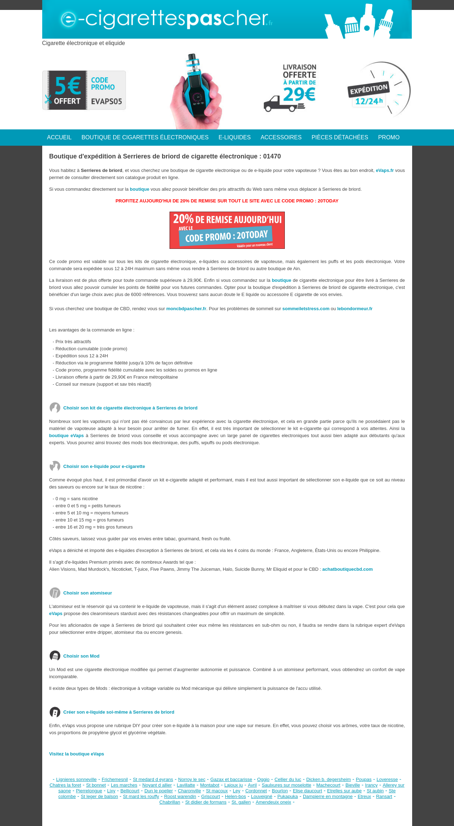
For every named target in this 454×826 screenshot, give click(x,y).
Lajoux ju (234, 785)
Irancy (371, 785)
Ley (236, 790)
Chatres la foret (65, 785)
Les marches (124, 785)
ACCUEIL (59, 137)
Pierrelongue (89, 790)
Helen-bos (235, 796)
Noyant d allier (157, 785)
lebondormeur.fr (355, 308)
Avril (252, 785)
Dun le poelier (158, 790)
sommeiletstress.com (306, 308)
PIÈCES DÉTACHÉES (339, 137)
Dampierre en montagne (328, 796)
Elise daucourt (307, 790)
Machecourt (328, 785)
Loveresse (387, 779)
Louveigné (261, 796)
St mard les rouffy (141, 796)
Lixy (111, 790)
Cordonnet (256, 790)
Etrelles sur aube (344, 790)
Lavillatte (186, 785)
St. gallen (241, 802)
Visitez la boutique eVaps (76, 754)
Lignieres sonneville (76, 779)
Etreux (364, 796)
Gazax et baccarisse (231, 779)
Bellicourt (129, 790)
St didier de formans (205, 802)
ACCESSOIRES (281, 137)
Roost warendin (180, 796)
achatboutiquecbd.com (347, 569)
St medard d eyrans (153, 779)
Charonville (189, 790)
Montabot (209, 785)
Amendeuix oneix (273, 802)
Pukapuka (287, 796)
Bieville (352, 785)
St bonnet (96, 785)
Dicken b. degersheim (328, 779)
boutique (139, 189)
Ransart (384, 796)
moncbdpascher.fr (186, 308)
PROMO (388, 137)
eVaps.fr (385, 170)
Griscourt (210, 796)
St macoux (217, 790)
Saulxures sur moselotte (286, 785)
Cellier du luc (288, 779)
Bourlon (280, 790)
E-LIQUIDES (234, 137)
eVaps (56, 613)
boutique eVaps (66, 435)
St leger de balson (99, 796)
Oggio (263, 779)
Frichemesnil (115, 779)
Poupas (363, 779)
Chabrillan (169, 802)
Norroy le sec (191, 779)
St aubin (375, 790)
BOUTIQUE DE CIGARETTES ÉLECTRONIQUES (145, 137)
